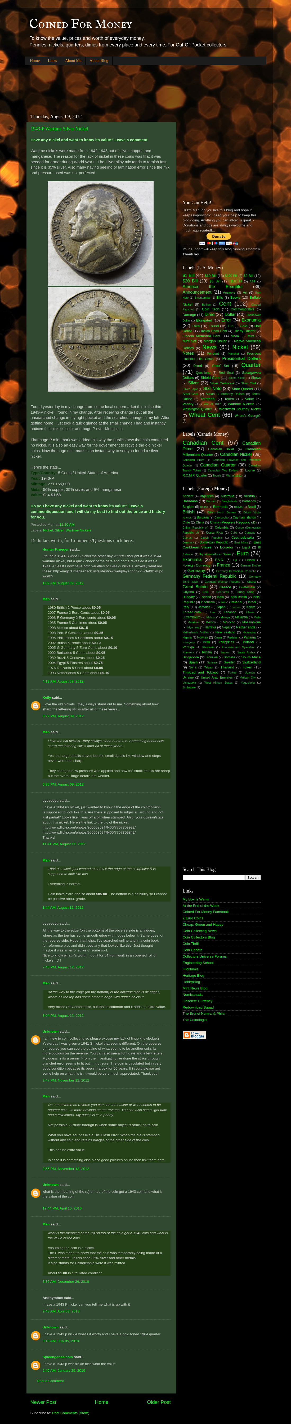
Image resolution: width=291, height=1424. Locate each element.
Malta (257, 617)
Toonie (217, 475)
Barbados (249, 501)
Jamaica (204, 607)
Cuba (234, 532)
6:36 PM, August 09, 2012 (63, 784)
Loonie (250, 470)
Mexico (210, 622)
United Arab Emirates (217, 677)
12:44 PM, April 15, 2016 (62, 1208)
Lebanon (230, 612)
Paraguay (189, 642)
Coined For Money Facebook (206, 912)
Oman (218, 637)
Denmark (188, 542)
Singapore (191, 657)
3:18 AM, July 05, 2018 (61, 1341)
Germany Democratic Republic (236, 571)
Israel (252, 602)
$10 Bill (211, 276)
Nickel (48, 530)
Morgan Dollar (215, 341)
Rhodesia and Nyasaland (238, 647)
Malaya (225, 617)
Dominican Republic (214, 542)
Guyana (188, 592)
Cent (225, 303)
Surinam (212, 662)
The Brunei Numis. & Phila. (204, 1013)
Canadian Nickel (236, 454)
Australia (228, 496)
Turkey (232, 672)
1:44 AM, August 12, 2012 (63, 908)
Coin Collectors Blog (199, 937)
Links (52, 60)
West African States (218, 682)
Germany (196, 570)
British (189, 511)
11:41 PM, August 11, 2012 (64, 844)
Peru (206, 642)
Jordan (236, 607)
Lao (212, 612)
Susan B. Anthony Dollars (225, 394)
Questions (203, 373)
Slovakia (211, 657)
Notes (188, 353)
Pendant (213, 353)
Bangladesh (229, 501)
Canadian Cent (203, 442)
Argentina (207, 496)
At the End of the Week (201, 906)
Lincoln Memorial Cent (202, 336)
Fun (230, 326)
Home (35, 60)
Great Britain (195, 586)
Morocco (229, 622)
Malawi (210, 617)
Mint (251, 336)
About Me (73, 60)
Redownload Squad (198, 1007)
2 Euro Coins (193, 918)
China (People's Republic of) (232, 522)
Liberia (250, 612)
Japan (221, 607)
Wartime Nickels (78, 530)
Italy (186, 607)
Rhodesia (208, 647)
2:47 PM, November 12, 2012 (66, 1080)
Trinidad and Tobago (200, 672)
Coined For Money (80, 24)
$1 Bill (189, 275)
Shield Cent (210, 378)
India (220, 597)
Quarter (251, 365)
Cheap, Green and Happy (203, 925)
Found (214, 326)
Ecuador (226, 547)
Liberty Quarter (245, 331)
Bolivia (238, 506)
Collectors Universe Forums (205, 956)
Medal (235, 336)
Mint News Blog (195, 988)
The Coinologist (195, 1020)
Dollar (230, 314)
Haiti (205, 592)
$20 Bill (190, 280)
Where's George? (248, 416)
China (200, 522)
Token (229, 399)
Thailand (227, 667)
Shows (256, 378)
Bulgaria (203, 517)
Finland (249, 559)
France (223, 565)
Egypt (246, 547)
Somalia (229, 657)
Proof (197, 366)
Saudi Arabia (246, 652)
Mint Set (189, 341)
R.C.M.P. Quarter (195, 475)
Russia (207, 652)
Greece (225, 587)
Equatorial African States (215, 554)
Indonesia (208, 602)
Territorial (207, 399)
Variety (188, 404)
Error (226, 320)
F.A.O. (219, 560)
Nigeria (187, 637)
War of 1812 (212, 404)
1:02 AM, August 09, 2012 (63, 583)
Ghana (251, 581)
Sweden (229, 662)
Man (46, 599)
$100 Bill (231, 276)
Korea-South (192, 612)
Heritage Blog (193, 975)
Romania (188, 652)
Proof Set (220, 366)
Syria (192, 667)
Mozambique (251, 622)
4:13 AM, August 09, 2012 (63, 681)
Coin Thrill (191, 944)
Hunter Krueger (56, 549)
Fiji (235, 559)
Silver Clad (248, 383)
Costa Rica (214, 532)
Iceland (206, 597)
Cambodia (220, 517)
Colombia (221, 527)
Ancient (188, 496)
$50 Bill (236, 281)
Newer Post (43, 1402)
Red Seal (226, 373)
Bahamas (190, 501)
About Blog (98, 60)
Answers (229, 292)
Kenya (251, 607)
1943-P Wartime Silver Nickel (59, 128)
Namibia (210, 627)
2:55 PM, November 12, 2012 (66, 1169)
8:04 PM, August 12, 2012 (63, 1016)
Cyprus (187, 537)
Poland (248, 642)
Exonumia (251, 320)
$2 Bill (248, 276)
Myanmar (193, 627)
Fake (196, 326)
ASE (253, 281)
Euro (243, 553)
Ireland (236, 602)
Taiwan (208, 667)
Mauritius (193, 622)
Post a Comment (50, 1381)
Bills (219, 297)
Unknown (51, 1031)
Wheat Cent (204, 414)
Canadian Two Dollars (223, 470)
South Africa (251, 657)
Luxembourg (192, 617)
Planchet (233, 353)
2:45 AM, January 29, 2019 (64, 1370)
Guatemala (247, 587)
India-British (238, 597)
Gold (243, 326)
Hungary (189, 597)
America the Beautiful (213, 286)
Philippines (226, 642)
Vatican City (248, 677)
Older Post (159, 1402)
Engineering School (198, 963)
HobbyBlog (191, 982)
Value (249, 399)
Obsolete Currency (198, 1001)
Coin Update (193, 950)
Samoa (224, 652)
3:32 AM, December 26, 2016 (66, 1282)
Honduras (222, 592)
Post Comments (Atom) (70, 1413)
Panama (250, 637)
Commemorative (242, 309)
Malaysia (241, 617)
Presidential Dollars (241, 358)
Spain (193, 662)
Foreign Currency (197, 565)
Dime (209, 314)
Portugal (189, 647)
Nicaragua (249, 632)
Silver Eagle (190, 389)
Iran (223, 602)
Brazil (252, 507)
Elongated (204, 320)
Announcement (197, 292)
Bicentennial (202, 297)
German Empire (250, 565)
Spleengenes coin (58, 1357)
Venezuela (189, 682)
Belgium (188, 507)
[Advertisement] (121, 85)
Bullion (206, 304)
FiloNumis (191, 969)
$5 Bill (214, 281)
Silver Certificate (222, 383)
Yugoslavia (248, 682)
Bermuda (220, 507)
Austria (249, 496)
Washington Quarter (197, 409)
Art (245, 292)
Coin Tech (210, 309)
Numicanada (193, 995)
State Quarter (242, 389)
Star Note (212, 388)
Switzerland (251, 662)
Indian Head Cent (214, 331)
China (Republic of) (195, 527)
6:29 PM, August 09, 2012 (63, 716)
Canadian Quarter (218, 464)
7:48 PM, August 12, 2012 (63, 967)
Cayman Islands (244, 517)
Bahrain (211, 501)
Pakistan (232, 637)
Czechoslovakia (242, 537)
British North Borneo (221, 512)
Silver (59, 530)
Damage (189, 315)
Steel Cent (191, 394)
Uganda (250, 672)
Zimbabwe (189, 687)
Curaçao (250, 532)
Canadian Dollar (221, 449)
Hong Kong (245, 592)
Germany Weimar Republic (222, 581)
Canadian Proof (193, 459)
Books (235, 297)
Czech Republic (211, 537)
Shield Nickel (237, 377)
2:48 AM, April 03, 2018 (61, 1311)
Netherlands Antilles (196, 632)
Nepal (226, 627)
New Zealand (225, 632)
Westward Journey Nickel (240, 409)
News (209, 347)
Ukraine (188, 677)
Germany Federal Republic (209, 576)
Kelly (47, 698)
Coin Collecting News (200, 931)
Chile (186, 522)
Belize (204, 506)
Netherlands (246, 627)
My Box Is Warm (196, 899)
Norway (202, 637)
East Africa (241, 542)
